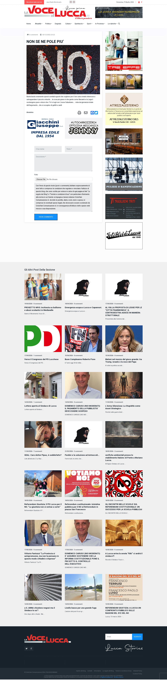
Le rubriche (112, 23)
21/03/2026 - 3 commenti (73, 451)
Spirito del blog (81, 672)
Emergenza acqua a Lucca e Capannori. (78, 309)
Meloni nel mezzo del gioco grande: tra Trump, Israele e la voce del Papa (123, 360)
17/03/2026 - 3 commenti (73, 551)
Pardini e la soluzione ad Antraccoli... (83, 454)
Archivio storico (118, 679)
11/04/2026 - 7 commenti (33, 451)
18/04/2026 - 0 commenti (73, 304)
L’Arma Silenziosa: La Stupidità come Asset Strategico (123, 407)
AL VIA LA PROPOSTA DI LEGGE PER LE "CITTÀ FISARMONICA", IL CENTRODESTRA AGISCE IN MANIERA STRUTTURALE (123, 311)
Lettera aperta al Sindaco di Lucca (41, 405)
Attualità (38, 23)
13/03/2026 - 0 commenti (114, 606)
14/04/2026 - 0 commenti (73, 402)
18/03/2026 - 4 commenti (33, 500)
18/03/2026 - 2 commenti (114, 451)
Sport (89, 23)
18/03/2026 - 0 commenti (73, 500)
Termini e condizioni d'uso (123, 672)
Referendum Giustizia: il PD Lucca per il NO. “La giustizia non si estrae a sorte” (42, 506)
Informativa (97, 672)
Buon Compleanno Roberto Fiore (81, 359)
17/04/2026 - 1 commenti (33, 355)
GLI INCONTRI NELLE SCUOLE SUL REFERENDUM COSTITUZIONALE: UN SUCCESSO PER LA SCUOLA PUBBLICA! (123, 507)
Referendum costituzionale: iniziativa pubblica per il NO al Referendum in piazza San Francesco (83, 506)
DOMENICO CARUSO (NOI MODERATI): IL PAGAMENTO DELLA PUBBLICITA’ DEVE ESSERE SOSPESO (83, 408)
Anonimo (30, 112)
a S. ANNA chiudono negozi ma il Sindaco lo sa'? (40, 611)
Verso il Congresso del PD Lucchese (42, 359)
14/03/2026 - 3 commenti (73, 606)
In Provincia (100, 23)
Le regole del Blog (108, 672)
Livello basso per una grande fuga (81, 609)
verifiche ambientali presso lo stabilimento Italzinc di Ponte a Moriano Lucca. (120, 457)
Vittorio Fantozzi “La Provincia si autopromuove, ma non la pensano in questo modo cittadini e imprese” (42, 558)
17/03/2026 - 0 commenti (33, 551)
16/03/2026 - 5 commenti (114, 551)
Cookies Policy (137, 675)
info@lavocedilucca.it (106, 679)
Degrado (58, 23)
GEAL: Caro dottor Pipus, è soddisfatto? (37, 456)
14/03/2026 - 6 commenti (33, 606)
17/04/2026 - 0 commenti (114, 304)
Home (28, 23)
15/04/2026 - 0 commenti (73, 355)
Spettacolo (79, 23)
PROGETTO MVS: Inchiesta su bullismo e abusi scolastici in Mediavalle (38, 310)
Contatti (89, 672)
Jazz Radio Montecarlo (53, 2)
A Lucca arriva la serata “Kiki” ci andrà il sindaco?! (121, 556)
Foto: (36, 174)
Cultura (68, 23)
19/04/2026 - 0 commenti (33, 304)
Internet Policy (137, 672)
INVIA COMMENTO (46, 217)
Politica (48, 23)
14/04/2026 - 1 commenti (33, 402)
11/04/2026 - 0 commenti (114, 402)
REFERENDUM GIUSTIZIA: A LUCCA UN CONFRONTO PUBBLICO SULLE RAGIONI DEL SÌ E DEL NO (122, 612)
